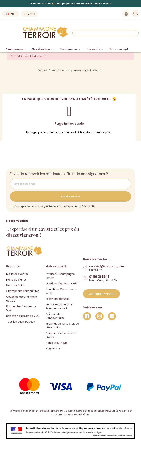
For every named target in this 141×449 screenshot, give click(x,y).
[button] (101, 293)
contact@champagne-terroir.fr (106, 268)
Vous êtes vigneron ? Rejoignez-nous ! (59, 306)
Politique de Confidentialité (55, 316)
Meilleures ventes (17, 274)
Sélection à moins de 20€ (22, 316)
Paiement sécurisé (57, 299)
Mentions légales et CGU (61, 283)
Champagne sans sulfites (22, 291)
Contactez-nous (56, 343)
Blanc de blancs (16, 279)
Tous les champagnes (20, 321)
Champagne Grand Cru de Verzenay (77, 3)
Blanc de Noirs (15, 285)
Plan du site (53, 348)
